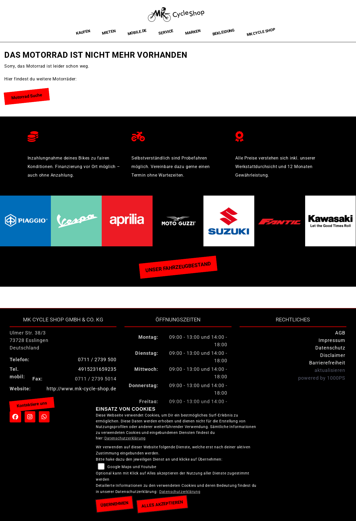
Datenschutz (330, 348)
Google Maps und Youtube (131, 467)
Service (166, 32)
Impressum (332, 340)
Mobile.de (137, 32)
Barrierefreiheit (327, 363)
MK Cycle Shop (260, 32)
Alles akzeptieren (162, 504)
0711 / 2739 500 (97, 359)
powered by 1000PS (321, 378)
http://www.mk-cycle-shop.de (81, 388)
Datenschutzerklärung (125, 438)
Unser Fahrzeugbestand (178, 266)
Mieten (109, 32)
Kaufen (83, 32)
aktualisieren (330, 370)
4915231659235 (97, 369)
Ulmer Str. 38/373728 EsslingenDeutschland (29, 340)
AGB (340, 333)
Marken (193, 32)
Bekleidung (223, 32)
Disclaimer (332, 355)
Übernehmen (114, 504)
